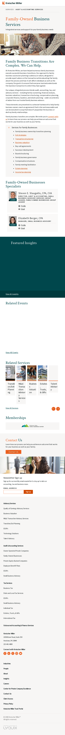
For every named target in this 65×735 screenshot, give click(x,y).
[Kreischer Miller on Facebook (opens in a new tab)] (5, 653)
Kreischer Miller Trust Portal (13, 709)
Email (21, 209)
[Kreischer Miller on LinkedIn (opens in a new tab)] (8, 653)
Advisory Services (9, 503)
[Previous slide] (53, 409)
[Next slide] (58, 409)
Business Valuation (10, 513)
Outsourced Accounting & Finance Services (18, 625)
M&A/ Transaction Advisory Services (16, 518)
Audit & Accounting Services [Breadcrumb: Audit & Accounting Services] (29, 9)
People (5, 669)
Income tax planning (23, 172)
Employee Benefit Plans (11, 566)
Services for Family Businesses (24, 127)
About (5, 674)
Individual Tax (8, 608)
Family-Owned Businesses (12, 556)
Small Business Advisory (11, 576)
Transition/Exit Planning (11, 523)
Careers (6, 684)
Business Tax (8, 588)
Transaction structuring (24, 139)
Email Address (10, 488)
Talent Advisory (8, 538)
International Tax (9, 618)
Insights (6, 679)
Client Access (8, 699)
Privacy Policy (8, 704)
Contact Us (13, 452)
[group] (32, 201)
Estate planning (21, 168)
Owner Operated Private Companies (16, 551)
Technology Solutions (11, 533)
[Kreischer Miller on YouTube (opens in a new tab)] (20, 653)
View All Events (12, 352)
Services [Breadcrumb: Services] (10, 9)
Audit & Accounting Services (13, 546)
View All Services (12, 408)
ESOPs (5, 528)
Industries (7, 664)
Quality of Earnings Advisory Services (16, 508)
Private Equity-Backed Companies (15, 561)
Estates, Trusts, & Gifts (11, 613)
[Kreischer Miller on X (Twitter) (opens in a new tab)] (12, 653)
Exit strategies (20, 135)
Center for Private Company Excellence (17, 689)
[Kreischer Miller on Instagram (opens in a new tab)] (16, 653)
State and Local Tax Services (13, 593)
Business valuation (22, 142)
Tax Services (7, 583)
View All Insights (12, 294)
